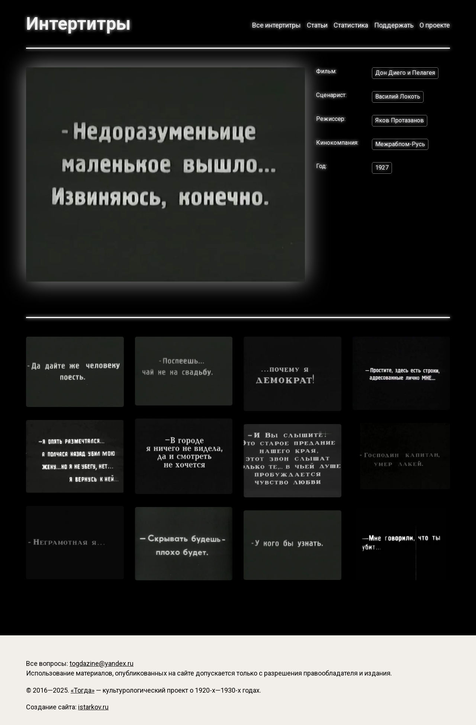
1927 (382, 167)
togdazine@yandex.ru (102, 663)
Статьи (317, 25)
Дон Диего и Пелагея (405, 72)
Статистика (351, 25)
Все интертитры (276, 25)
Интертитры (78, 24)
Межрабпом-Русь (400, 144)
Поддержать (394, 25)
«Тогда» (82, 690)
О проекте (434, 25)
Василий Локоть (397, 96)
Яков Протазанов (399, 120)
